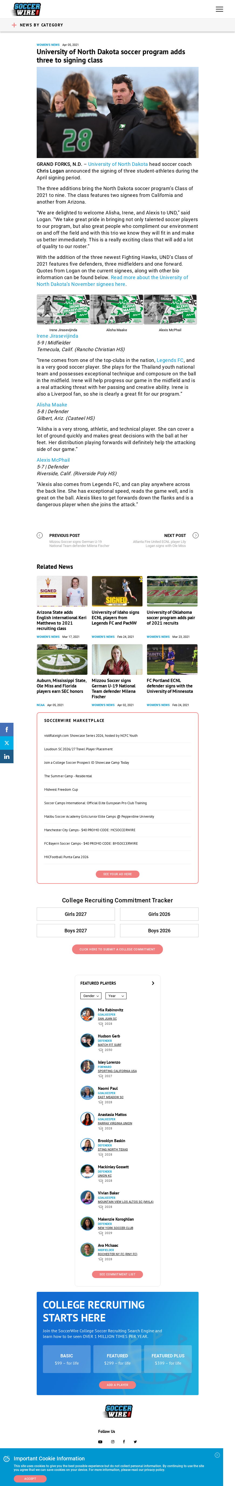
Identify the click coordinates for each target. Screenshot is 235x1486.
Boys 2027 (76, 930)
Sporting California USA (117, 1071)
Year (111, 996)
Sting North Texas (113, 1149)
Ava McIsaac (108, 1245)
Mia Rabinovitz (110, 1009)
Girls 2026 (159, 914)
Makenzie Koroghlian (116, 1219)
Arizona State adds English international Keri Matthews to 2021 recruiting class (62, 620)
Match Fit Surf (109, 1045)
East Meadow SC (111, 1097)
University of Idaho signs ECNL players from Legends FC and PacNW (115, 617)
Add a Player (117, 1385)
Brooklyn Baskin (111, 1140)
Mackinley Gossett (113, 1166)
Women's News (48, 45)
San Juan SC (107, 1019)
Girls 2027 (76, 914)
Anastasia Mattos (112, 1114)
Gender (88, 996)
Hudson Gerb (109, 1036)
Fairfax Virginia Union (115, 1123)
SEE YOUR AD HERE (117, 874)
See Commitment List (118, 1274)
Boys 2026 (159, 930)
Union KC (105, 1175)
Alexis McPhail (53, 460)
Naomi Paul (108, 1088)
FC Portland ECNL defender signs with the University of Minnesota (170, 685)
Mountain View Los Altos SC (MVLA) (126, 1202)
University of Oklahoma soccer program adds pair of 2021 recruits (171, 617)
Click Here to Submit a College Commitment (117, 949)
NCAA (41, 705)
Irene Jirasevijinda (58, 336)
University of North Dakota (118, 164)
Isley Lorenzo (109, 1062)
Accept (30, 1479)
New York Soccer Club (115, 1228)
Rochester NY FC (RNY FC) (117, 1254)
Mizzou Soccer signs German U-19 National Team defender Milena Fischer (113, 688)
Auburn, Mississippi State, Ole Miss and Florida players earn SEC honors (61, 685)
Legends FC (170, 360)
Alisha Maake (52, 405)
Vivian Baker (108, 1193)
